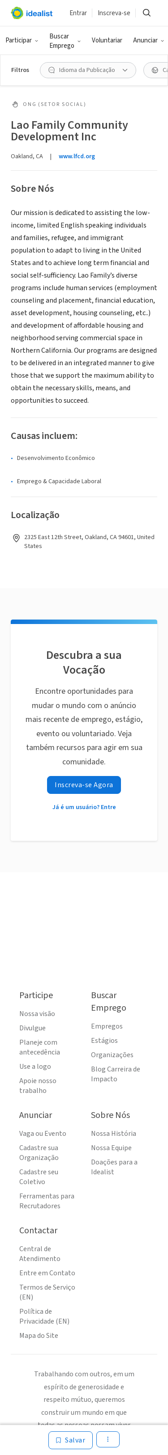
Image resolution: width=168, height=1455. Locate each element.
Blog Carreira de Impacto (115, 1074)
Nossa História (113, 1134)
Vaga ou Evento (42, 1134)
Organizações (112, 1055)
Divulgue (32, 1028)
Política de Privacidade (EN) (44, 1316)
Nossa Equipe (111, 1148)
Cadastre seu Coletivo (38, 1177)
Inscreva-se (114, 13)
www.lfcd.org (77, 156)
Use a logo (35, 1066)
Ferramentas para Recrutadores (46, 1201)
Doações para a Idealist (114, 1167)
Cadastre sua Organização (39, 1153)
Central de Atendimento (39, 1254)
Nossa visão (37, 1014)
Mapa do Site (38, 1336)
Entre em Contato (47, 1273)
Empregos (107, 1026)
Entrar (78, 13)
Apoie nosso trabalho (37, 1086)
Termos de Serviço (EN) (47, 1292)
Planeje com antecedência (39, 1047)
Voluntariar (107, 40)
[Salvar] (70, 1440)
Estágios (104, 1041)
